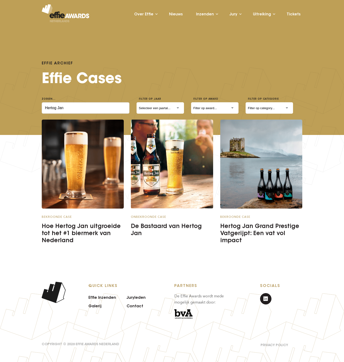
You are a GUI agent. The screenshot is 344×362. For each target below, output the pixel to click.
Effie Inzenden (102, 297)
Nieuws (176, 14)
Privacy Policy (274, 345)
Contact (135, 306)
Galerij (94, 306)
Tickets (294, 14)
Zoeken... (48, 99)
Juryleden (136, 297)
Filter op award (205, 99)
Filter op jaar (150, 99)
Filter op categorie (263, 99)
